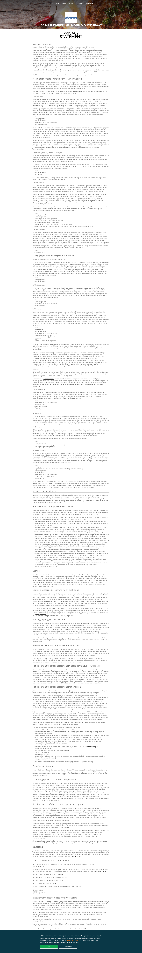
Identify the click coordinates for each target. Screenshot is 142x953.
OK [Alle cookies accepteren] (49, 946)
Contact (80, 4)
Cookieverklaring (48, 379)
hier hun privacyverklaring (87, 747)
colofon (89, 4)
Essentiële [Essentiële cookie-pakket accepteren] (68, 946)
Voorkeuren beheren (73, 940)
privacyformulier (40, 614)
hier (62, 874)
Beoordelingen (68, 4)
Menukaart (55, 4)
